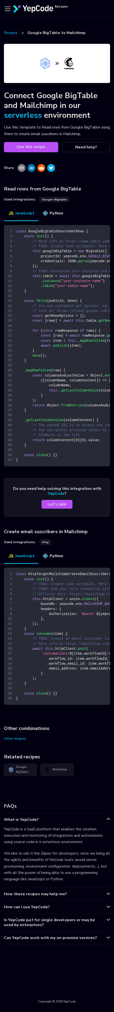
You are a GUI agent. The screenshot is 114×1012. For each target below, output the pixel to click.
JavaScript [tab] (21, 213)
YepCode (56, 493)
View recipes (15, 738)
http (45, 542)
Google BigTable (18, 769)
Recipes (11, 32)
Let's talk (57, 504)
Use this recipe (31, 147)
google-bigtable (54, 199)
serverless (23, 115)
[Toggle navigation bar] (7, 8)
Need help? (86, 147)
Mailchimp (56, 770)
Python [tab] (52, 213)
